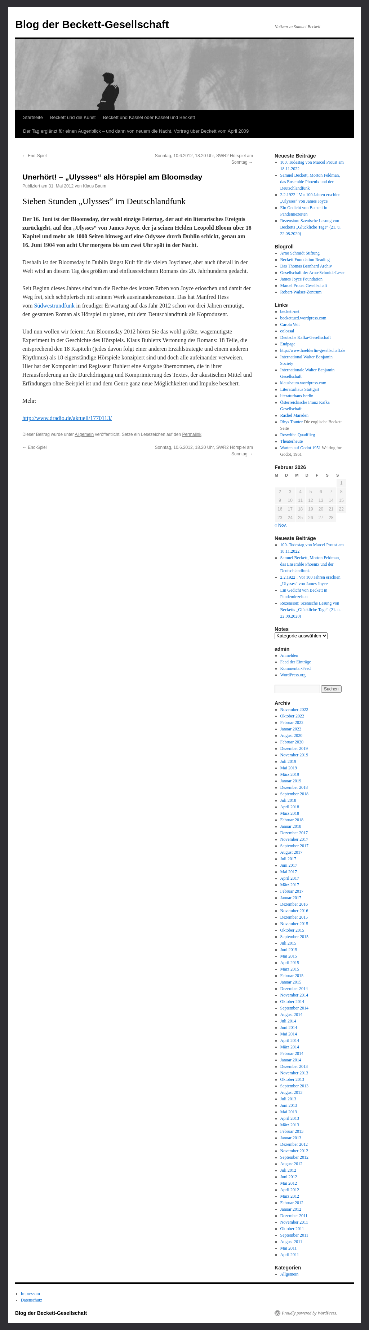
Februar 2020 (291, 741)
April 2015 (289, 962)
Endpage (287, 343)
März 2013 (289, 1124)
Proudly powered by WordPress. (309, 1313)
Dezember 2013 (294, 1066)
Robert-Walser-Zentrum (301, 292)
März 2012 (289, 1196)
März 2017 (289, 884)
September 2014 (294, 1008)
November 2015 (294, 923)
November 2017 (294, 839)
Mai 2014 (288, 1034)
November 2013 (294, 1072)
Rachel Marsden (294, 415)
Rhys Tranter (291, 421)
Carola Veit (290, 324)
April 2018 (289, 806)
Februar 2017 (291, 891)
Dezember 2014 (294, 988)
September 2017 (294, 845)
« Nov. (281, 525)
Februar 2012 (291, 1202)
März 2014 (289, 1047)
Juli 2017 (288, 858)
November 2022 (294, 709)
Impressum (30, 1293)
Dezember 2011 (294, 1215)
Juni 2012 (288, 1176)
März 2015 (289, 969)
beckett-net (289, 311)
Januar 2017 (290, 897)
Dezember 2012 (294, 1144)
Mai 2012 (288, 1183)
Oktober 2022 (292, 716)
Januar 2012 (290, 1209)
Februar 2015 (291, 975)
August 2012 (291, 1163)
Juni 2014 (288, 1027)
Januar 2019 (290, 780)
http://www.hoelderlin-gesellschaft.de (313, 350)
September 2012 (294, 1157)
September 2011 (294, 1235)
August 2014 (291, 1014)
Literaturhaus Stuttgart (299, 389)
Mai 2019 (288, 767)
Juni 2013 (288, 1105)
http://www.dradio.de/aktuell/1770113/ (67, 418)
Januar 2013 (290, 1137)
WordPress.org (293, 674)
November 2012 (294, 1150)
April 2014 (289, 1040)
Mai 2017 (288, 871)
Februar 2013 (291, 1131)
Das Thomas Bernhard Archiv (306, 266)
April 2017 (289, 878)
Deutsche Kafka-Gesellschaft (305, 337)
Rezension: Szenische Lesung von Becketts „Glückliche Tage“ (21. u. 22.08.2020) (310, 227)
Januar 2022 (290, 729)
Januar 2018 (290, 826)
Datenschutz (31, 1300)
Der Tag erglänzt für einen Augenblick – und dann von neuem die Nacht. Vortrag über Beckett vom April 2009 (136, 131)
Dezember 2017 (294, 832)
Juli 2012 (288, 1170)
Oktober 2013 (292, 1079)
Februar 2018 (291, 819)
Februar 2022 (291, 722)
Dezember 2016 (294, 904)
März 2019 (289, 774)
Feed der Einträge (295, 661)
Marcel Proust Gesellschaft (303, 285)
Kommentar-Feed (295, 668)
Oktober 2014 (292, 1001)
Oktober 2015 (292, 930)
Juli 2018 (288, 800)
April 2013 (289, 1118)
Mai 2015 (288, 956)
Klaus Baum (94, 186)
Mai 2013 (288, 1111)
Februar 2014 (291, 1053)
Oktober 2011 (292, 1228)
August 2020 (291, 735)
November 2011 (294, 1222)
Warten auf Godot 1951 (300, 447)
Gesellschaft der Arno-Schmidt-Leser (312, 272)
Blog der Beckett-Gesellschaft (92, 24)
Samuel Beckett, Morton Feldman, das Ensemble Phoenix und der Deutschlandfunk (310, 182)
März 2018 (289, 813)
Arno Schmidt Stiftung (300, 253)
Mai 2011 (288, 1248)
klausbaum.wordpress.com (303, 382)
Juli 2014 (288, 1021)
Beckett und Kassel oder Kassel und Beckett (149, 117)
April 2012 (289, 1189)
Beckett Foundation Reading (305, 259)
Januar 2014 (290, 1059)
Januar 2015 (290, 982)
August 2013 (291, 1092)
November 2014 (294, 995)
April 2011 (289, 1254)
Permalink (191, 434)
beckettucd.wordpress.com (303, 318)
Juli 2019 (288, 761)
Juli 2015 (288, 943)
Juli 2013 (288, 1098)
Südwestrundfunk (54, 305)
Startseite (33, 117)
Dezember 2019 (294, 748)
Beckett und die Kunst (72, 117)
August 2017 (291, 852)
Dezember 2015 (294, 917)
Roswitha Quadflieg (297, 434)
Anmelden (289, 655)
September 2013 (294, 1085)
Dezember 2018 (294, 787)
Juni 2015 (288, 949)
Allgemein (84, 434)
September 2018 (294, 793)
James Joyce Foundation (301, 279)
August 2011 (291, 1241)
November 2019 (294, 754)
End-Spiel (34, 155)
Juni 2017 (288, 865)
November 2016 (294, 910)
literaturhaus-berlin (297, 395)
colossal (287, 330)
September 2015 (294, 936)
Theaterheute (291, 441)
